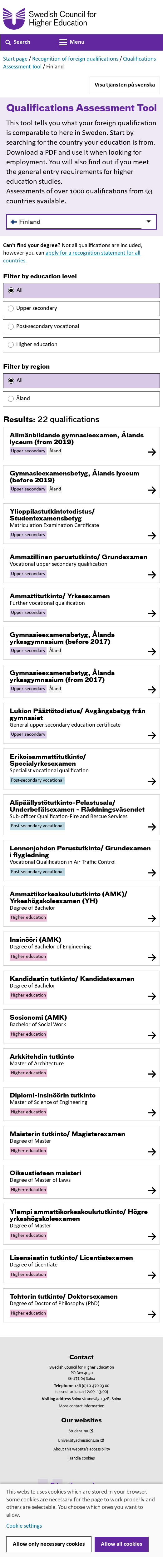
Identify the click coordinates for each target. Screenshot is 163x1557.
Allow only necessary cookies (49, 1544)
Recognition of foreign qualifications (75, 59)
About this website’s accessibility (81, 1449)
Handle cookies (81, 1458)
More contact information (81, 1406)
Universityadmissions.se (81, 1440)
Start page (15, 59)
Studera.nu (81, 1431)
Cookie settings (24, 1526)
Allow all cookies (121, 1544)
